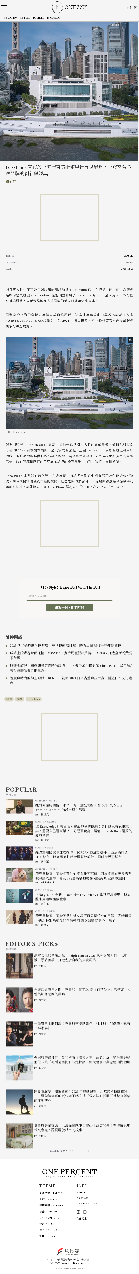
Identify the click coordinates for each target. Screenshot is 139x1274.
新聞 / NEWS (47, 1236)
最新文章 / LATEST (50, 1193)
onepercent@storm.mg (74, 1263)
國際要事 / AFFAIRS (51, 1205)
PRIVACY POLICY (87, 1203)
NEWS (129, 262)
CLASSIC (128, 255)
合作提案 (82, 1218)
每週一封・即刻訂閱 (69, 607)
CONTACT (82, 1198)
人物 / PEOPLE (48, 1199)
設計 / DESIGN (48, 1224)
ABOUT (81, 1192)
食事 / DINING (48, 1230)
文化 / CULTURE (49, 1217)
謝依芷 (11, 182)
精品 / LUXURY (48, 1211)
